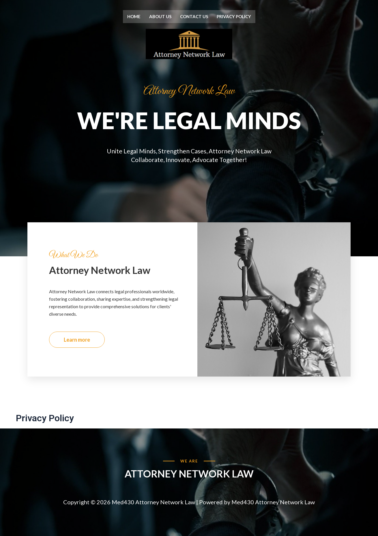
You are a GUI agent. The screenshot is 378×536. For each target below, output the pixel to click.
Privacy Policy (234, 16)
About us (160, 16)
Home (134, 16)
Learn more (77, 344)
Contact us (194, 16)
